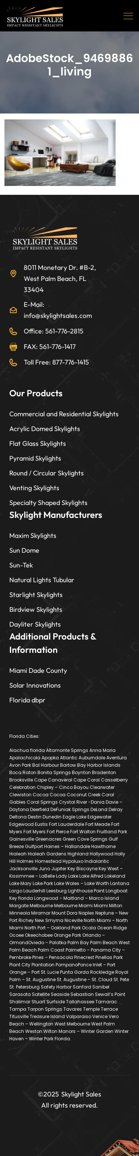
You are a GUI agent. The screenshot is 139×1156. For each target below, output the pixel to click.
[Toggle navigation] (129, 16)
